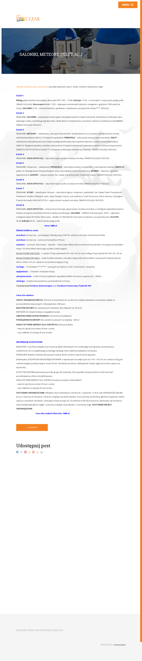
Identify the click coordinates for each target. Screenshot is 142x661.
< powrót (32, 427)
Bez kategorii (40, 87)
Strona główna (24, 87)
